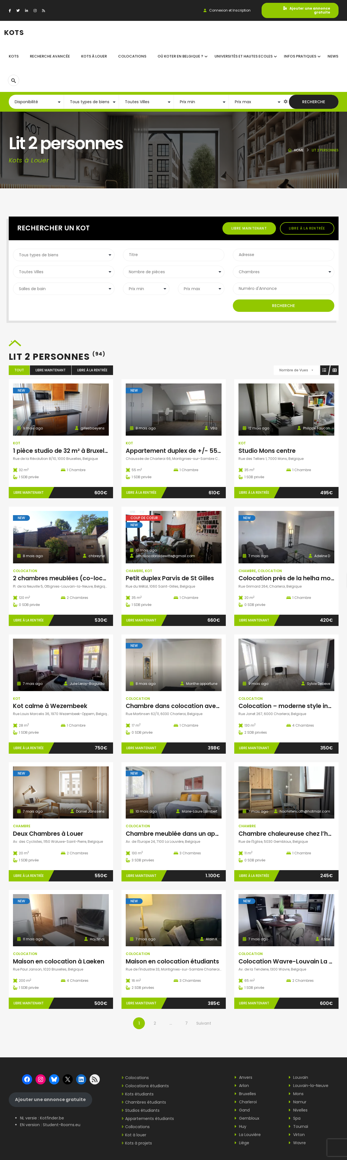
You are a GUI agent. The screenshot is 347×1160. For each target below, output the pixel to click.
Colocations (137, 1077)
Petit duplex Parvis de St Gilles (170, 578)
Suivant (203, 1023)
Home (299, 150)
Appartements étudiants (149, 1118)
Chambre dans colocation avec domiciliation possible (206, 706)
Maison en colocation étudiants (172, 961)
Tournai (298, 1126)
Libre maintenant (249, 228)
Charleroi (245, 1102)
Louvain (298, 1077)
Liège (241, 1143)
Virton (296, 1134)
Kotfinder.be (52, 1118)
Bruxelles (245, 1094)
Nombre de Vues (293, 370)
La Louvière (247, 1134)
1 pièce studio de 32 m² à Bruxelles (62, 451)
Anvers (243, 1077)
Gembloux (246, 1118)
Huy (240, 1126)
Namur (297, 1102)
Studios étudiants (142, 1110)
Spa (294, 1118)
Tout (19, 370)
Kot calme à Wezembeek (50, 706)
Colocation (25, 570)
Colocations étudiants (147, 1086)
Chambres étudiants (145, 1102)
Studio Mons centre (267, 451)
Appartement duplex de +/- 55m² (176, 451)
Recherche (313, 102)
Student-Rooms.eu (61, 1125)
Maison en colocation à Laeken (58, 961)
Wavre (297, 1143)
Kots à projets (138, 1143)
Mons (296, 1094)
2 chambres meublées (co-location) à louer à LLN (86, 578)
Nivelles (298, 1110)
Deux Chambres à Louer (48, 834)
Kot (16, 443)
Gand (242, 1110)
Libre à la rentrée (307, 228)
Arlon (241, 1085)
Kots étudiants (139, 1094)
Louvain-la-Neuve (308, 1085)
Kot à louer (135, 1135)
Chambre (134, 570)
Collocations (137, 1127)
